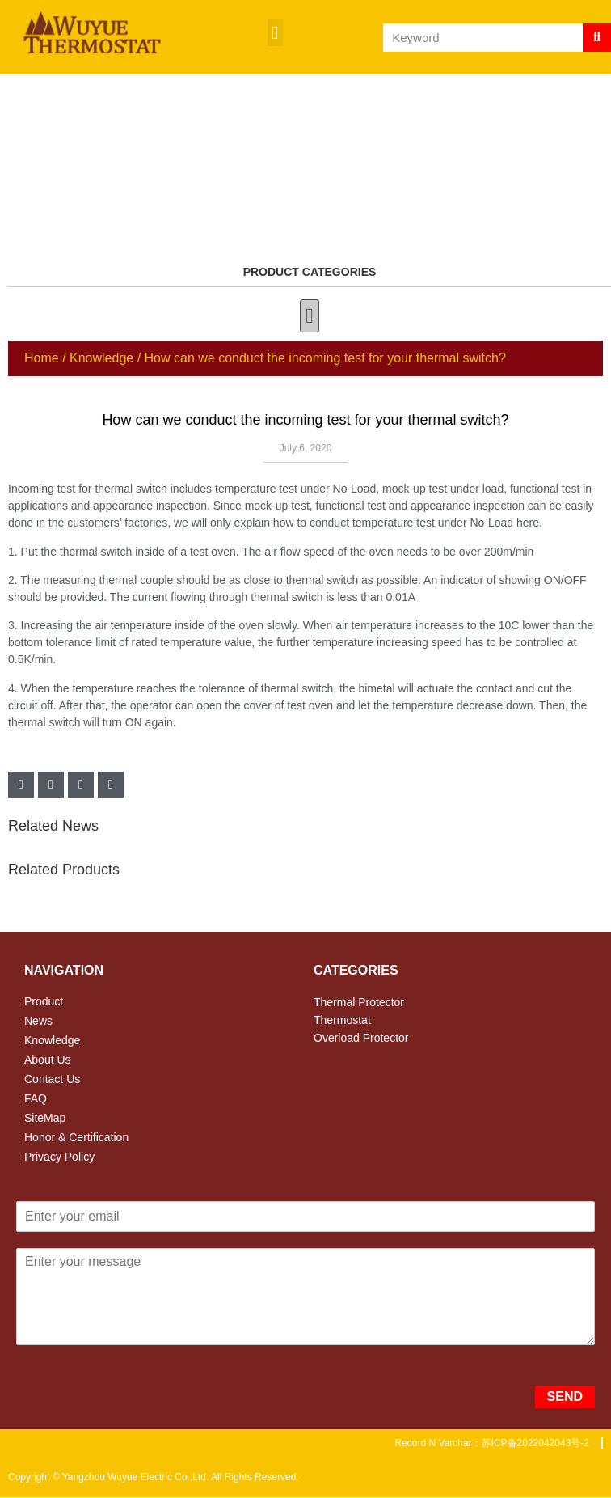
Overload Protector (361, 1037)
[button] (275, 32)
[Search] (597, 37)
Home (41, 358)
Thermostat (342, 1019)
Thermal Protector (359, 1002)
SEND (565, 1396)
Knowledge (101, 358)
